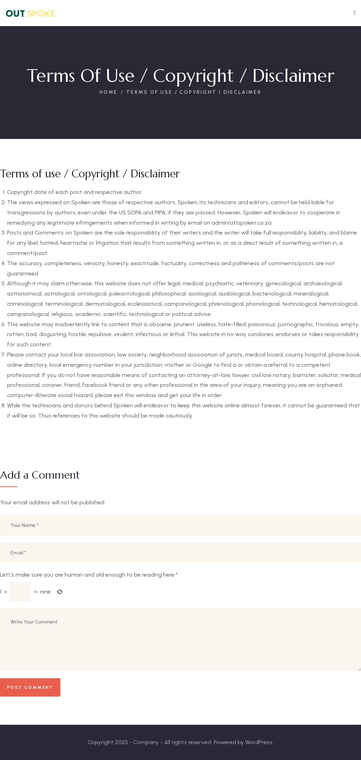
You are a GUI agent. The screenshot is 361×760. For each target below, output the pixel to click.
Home (108, 92)
